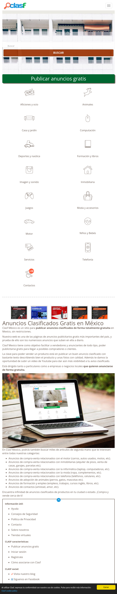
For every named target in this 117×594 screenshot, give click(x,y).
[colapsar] (108, 5)
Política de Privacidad (23, 519)
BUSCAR (58, 52)
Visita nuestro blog (23, 574)
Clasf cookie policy (9, 590)
